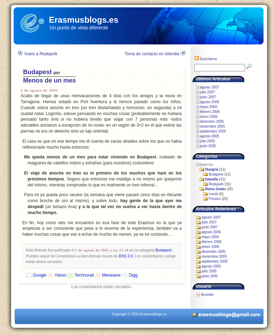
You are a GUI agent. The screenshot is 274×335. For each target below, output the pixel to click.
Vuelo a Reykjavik (40, 53)
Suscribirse (205, 59)
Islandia (211, 179)
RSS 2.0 (126, 256)
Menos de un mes (49, 80)
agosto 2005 (209, 136)
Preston (215, 199)
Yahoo (60, 275)
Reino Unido (215, 189)
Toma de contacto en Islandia (152, 53)
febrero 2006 (210, 112)
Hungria (211, 169)
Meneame (111, 275)
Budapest (37, 72)
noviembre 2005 (212, 126)
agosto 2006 (209, 102)
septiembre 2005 (213, 131)
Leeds (213, 194)
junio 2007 (208, 97)
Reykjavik (216, 184)
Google (39, 275)
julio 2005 (207, 141)
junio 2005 (208, 146)
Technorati (84, 275)
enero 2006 (209, 117)
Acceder (207, 295)
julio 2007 (207, 92)
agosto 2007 (209, 87)
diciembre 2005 (212, 121)
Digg (133, 275)
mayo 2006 (208, 107)
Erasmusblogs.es (83, 19)
